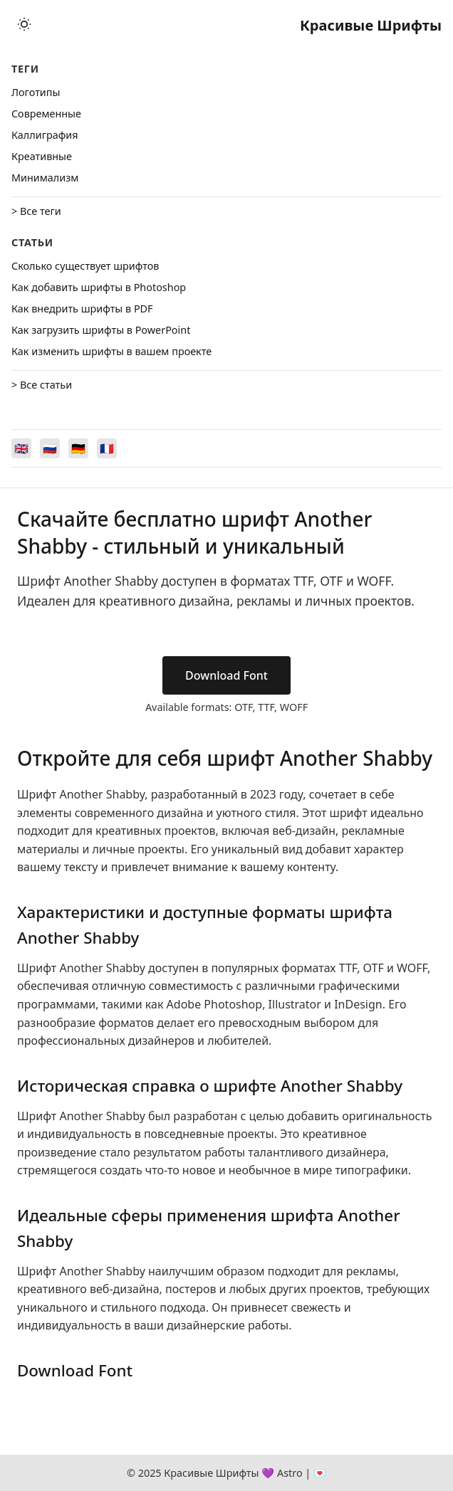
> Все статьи (41, 384)
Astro (290, 1473)
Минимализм (44, 177)
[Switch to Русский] (50, 448)
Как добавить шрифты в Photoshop (98, 287)
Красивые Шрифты (371, 25)
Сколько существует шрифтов (85, 266)
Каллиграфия (44, 135)
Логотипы (35, 92)
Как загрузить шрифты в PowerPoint (100, 330)
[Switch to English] (21, 448)
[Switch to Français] (107, 448)
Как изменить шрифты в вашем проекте (111, 351)
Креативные (41, 156)
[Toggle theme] (24, 25)
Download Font (226, 675)
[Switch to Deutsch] (78, 448)
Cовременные (46, 113)
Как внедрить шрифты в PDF (82, 308)
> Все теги (36, 211)
